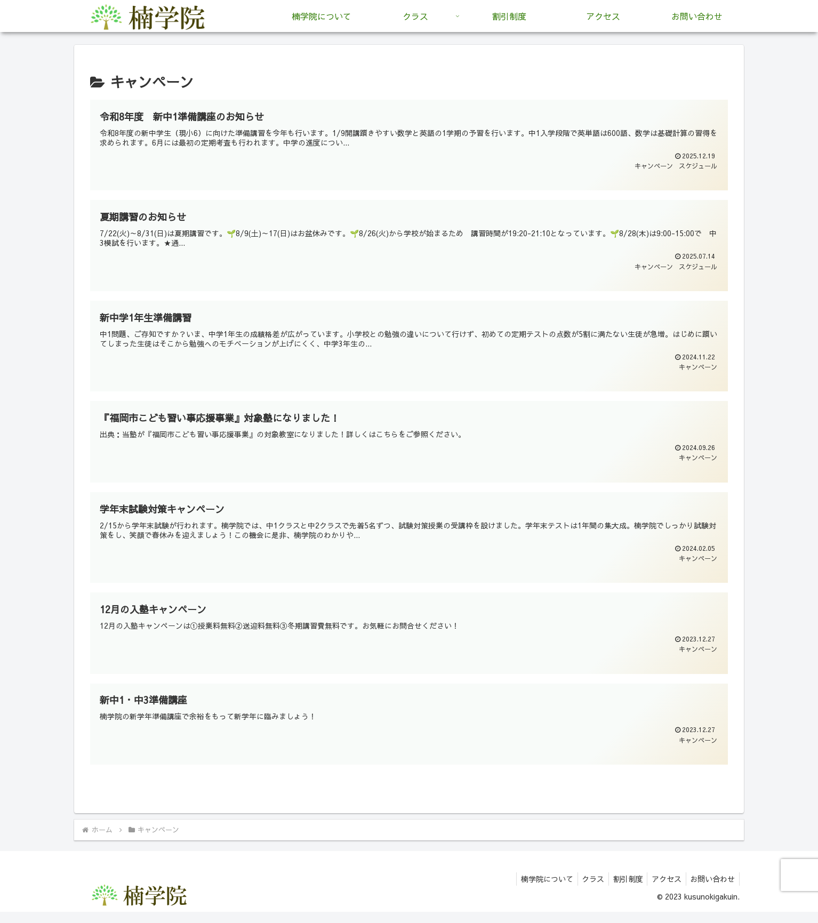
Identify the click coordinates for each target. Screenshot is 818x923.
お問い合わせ (711, 889)
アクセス (663, 889)
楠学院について (536, 889)
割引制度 (622, 889)
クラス (584, 889)
